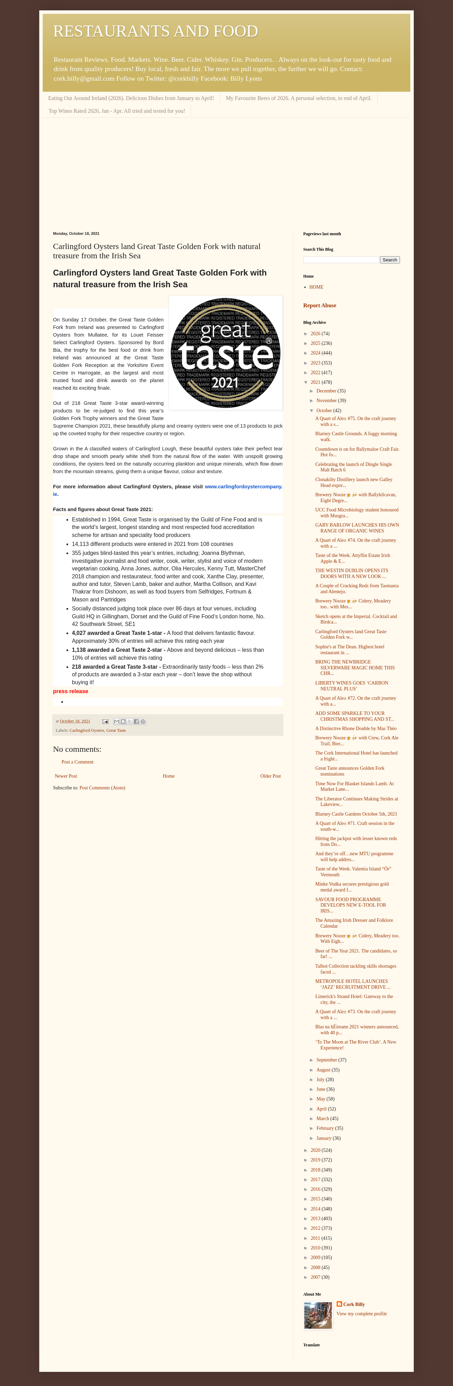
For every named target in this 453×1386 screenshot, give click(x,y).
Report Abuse (319, 305)
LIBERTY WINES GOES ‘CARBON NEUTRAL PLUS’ (351, 685)
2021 (316, 382)
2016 (316, 1189)
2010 (316, 1247)
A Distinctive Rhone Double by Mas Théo (356, 728)
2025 (316, 343)
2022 (316, 372)
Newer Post (66, 776)
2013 (316, 1218)
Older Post (271, 776)
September (327, 1060)
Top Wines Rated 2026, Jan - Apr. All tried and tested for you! (117, 111)
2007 (316, 1277)
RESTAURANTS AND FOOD (155, 31)
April (322, 1108)
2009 (316, 1257)
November (327, 400)
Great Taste (116, 730)
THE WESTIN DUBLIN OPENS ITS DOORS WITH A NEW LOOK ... (351, 573)
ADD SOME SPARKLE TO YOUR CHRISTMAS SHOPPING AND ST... (354, 716)
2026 (316, 333)
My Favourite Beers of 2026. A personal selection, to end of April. (299, 98)
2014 (316, 1208)
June (321, 1089)
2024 (316, 353)
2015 (316, 1198)
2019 (316, 1160)
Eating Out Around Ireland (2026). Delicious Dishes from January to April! (131, 98)
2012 (316, 1228)
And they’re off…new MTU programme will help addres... (354, 856)
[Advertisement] (226, 169)
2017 (316, 1179)
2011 (316, 1238)
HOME (316, 287)
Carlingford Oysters (87, 730)
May (321, 1098)
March (323, 1118)
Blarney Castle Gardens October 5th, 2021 (356, 814)
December (326, 390)
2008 (316, 1267)
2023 (316, 363)
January (324, 1138)
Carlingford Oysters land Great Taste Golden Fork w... (350, 634)
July (321, 1079)
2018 (316, 1170)
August (323, 1070)
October (324, 410)
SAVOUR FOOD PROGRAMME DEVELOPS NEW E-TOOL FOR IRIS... (350, 905)
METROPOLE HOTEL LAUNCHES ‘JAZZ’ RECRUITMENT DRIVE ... (353, 984)
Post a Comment (78, 762)
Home (169, 776)
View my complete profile (362, 1313)
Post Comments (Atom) (102, 787)
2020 (316, 1150)
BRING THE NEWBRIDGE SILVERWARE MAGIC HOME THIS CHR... (355, 667)
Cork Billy (354, 1304)
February (325, 1128)
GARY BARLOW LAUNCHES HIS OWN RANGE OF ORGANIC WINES (357, 528)
